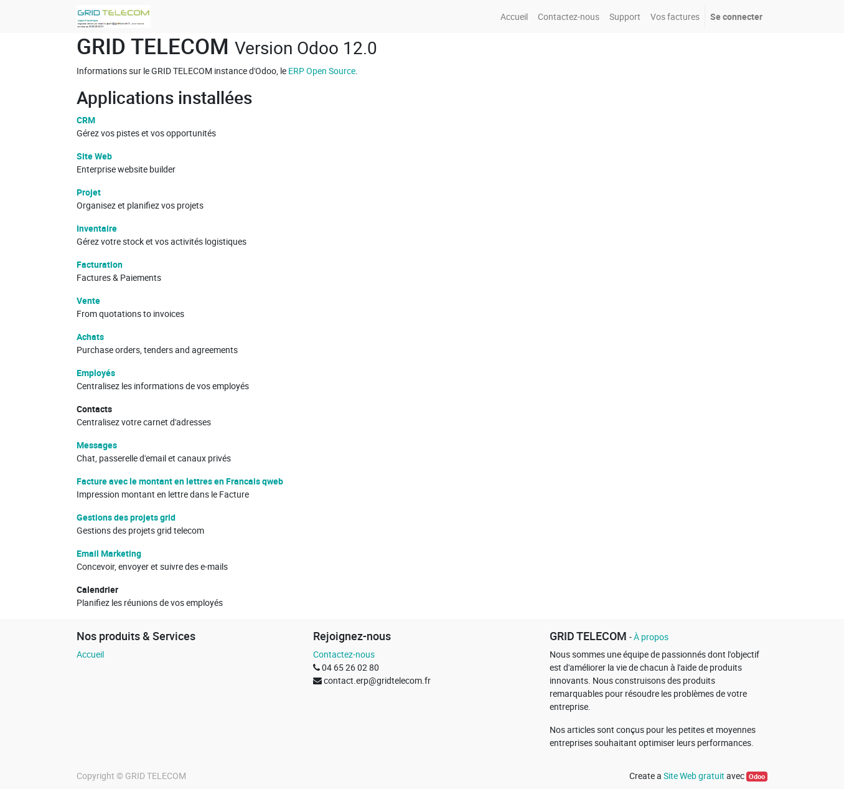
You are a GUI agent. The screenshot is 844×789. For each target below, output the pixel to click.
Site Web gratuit (693, 776)
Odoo (757, 776)
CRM (86, 120)
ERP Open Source (321, 71)
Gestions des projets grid (126, 517)
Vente (88, 300)
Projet (89, 192)
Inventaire (97, 228)
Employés (96, 373)
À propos (651, 637)
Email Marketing (109, 553)
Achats (90, 337)
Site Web (94, 156)
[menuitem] (514, 16)
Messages (97, 445)
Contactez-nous (344, 654)
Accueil (90, 654)
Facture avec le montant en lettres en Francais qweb (180, 481)
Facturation (100, 264)
